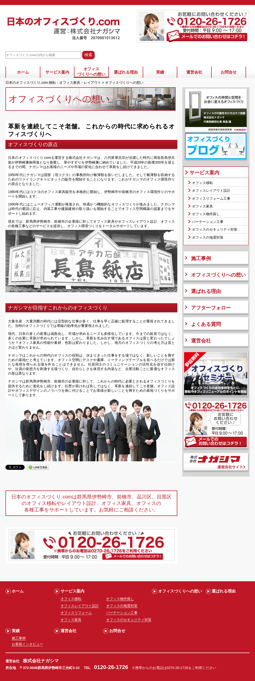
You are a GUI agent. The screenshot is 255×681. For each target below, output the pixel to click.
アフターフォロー (211, 307)
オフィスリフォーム (76, 613)
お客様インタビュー (27, 644)
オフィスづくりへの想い (91, 71)
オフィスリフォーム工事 (211, 198)
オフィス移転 (202, 183)
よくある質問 (206, 324)
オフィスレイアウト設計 (211, 191)
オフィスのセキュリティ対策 (214, 229)
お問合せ (229, 72)
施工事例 (201, 258)
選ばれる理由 (126, 72)
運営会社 (194, 72)
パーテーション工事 (207, 222)
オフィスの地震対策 (207, 237)
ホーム (23, 72)
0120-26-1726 (111, 667)
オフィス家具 (202, 206)
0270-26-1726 (177, 668)
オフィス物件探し (206, 214)
